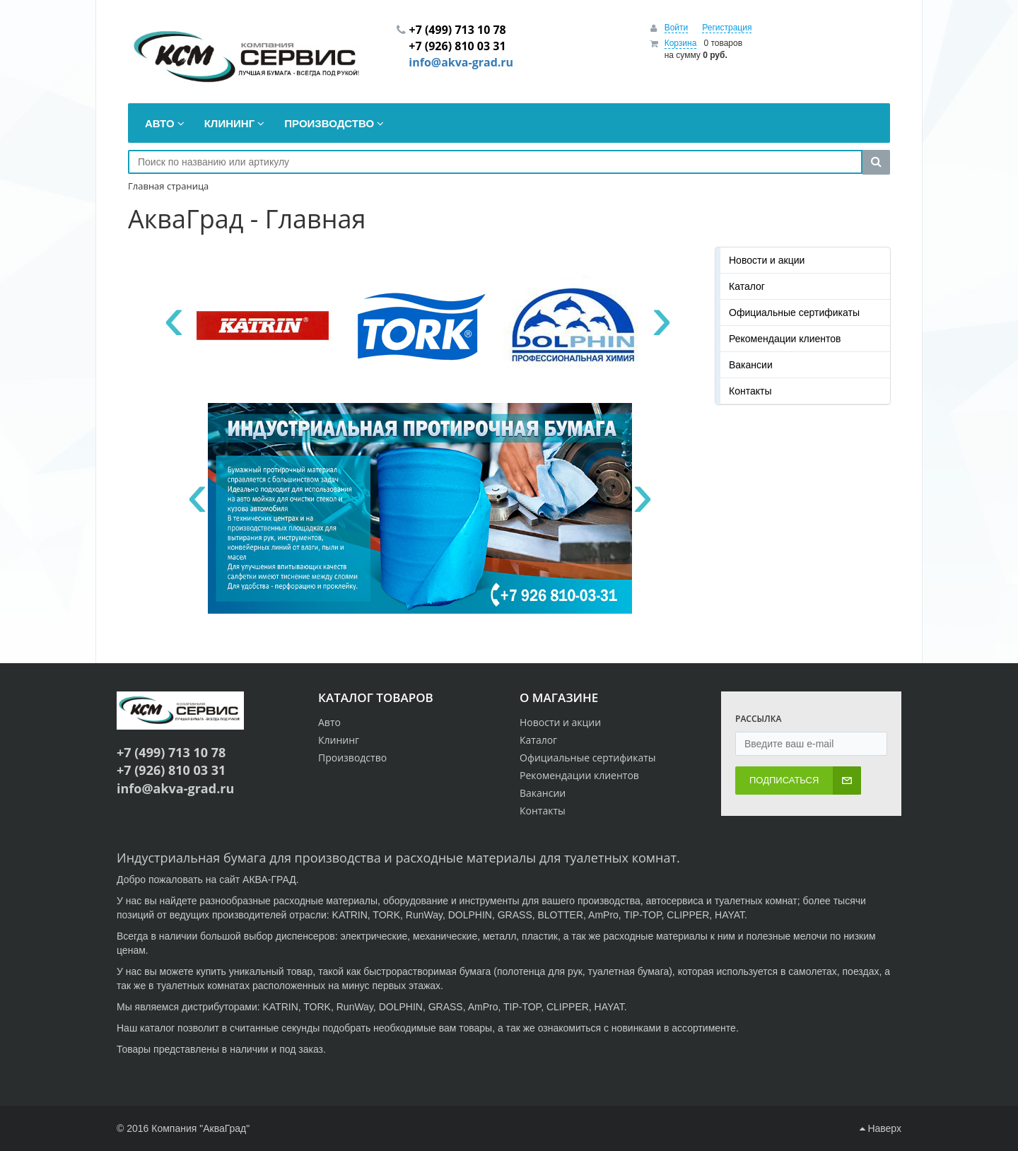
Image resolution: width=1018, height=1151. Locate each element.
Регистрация (726, 28)
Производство (352, 757)
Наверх (880, 1128)
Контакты (750, 391)
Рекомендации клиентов (785, 338)
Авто (329, 722)
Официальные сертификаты (794, 312)
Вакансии (751, 364)
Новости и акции (767, 260)
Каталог (747, 286)
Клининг (338, 740)
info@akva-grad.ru (461, 62)
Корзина (681, 43)
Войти (677, 28)
